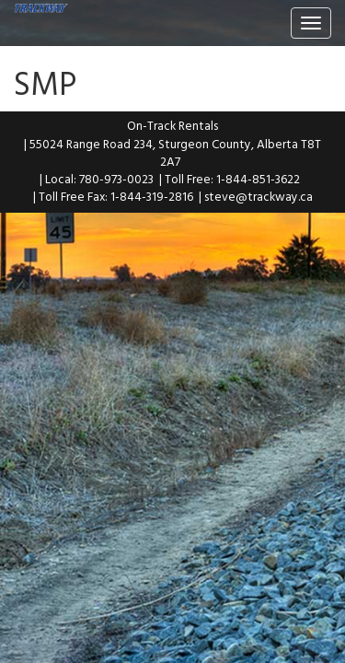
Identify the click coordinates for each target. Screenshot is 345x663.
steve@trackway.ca (258, 196)
